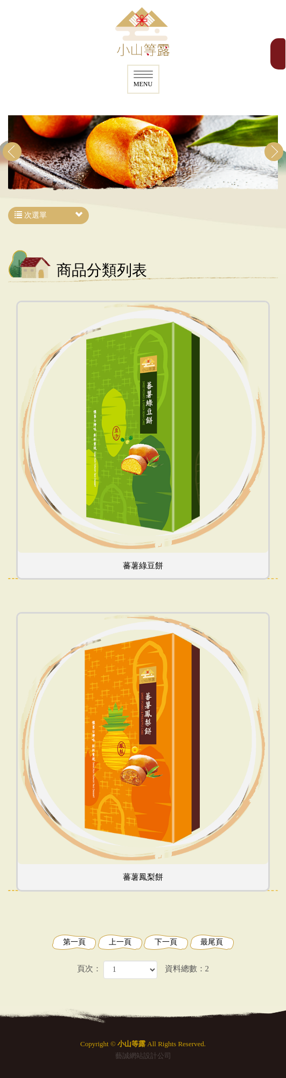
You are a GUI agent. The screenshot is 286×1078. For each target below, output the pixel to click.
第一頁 (74, 942)
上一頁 (120, 942)
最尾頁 (211, 942)
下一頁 (166, 942)
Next (273, 151)
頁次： (89, 968)
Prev (12, 151)
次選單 (48, 215)
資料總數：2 (187, 968)
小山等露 (143, 32)
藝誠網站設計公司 (143, 1056)
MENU (143, 79)
